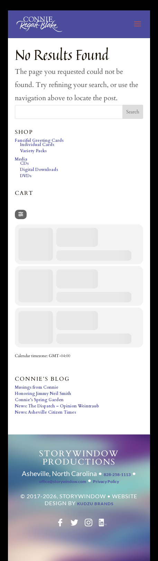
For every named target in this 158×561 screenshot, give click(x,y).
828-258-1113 (117, 474)
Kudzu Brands (95, 503)
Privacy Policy (106, 481)
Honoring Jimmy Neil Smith (43, 393)
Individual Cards (37, 145)
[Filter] (21, 214)
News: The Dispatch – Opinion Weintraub (57, 406)
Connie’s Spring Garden (39, 400)
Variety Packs (33, 151)
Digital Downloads (39, 169)
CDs (24, 163)
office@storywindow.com (62, 481)
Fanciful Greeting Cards (39, 140)
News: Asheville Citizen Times (45, 412)
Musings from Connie (36, 387)
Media (21, 159)
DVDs (25, 176)
